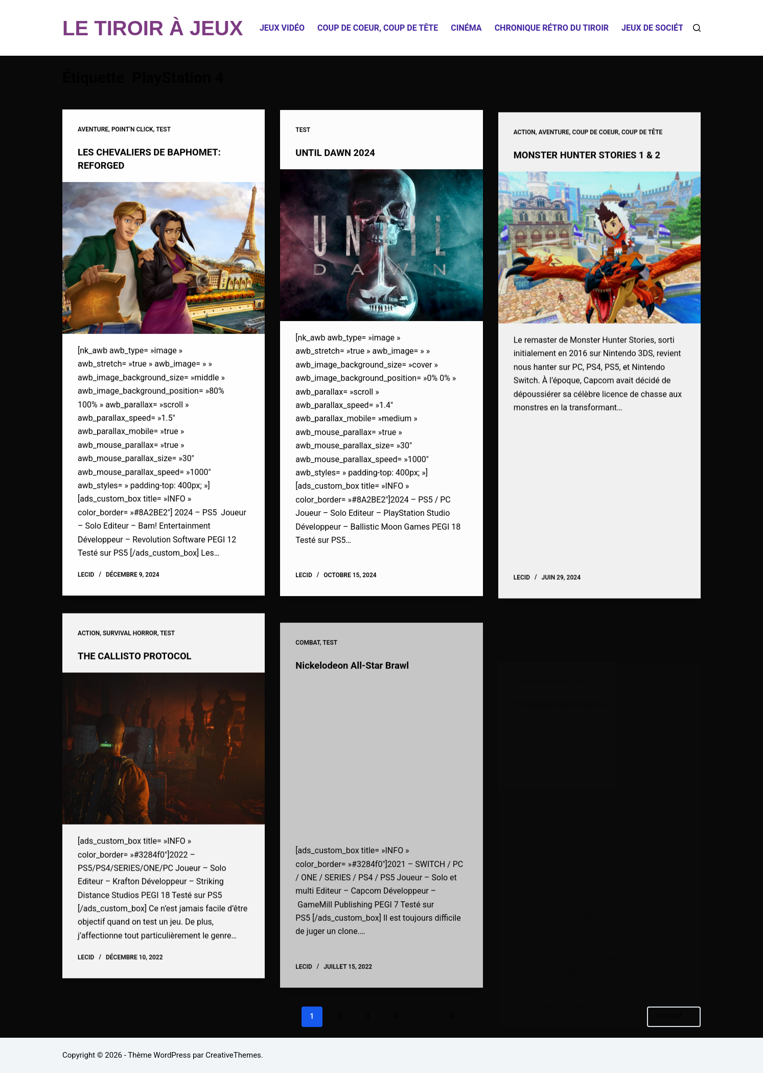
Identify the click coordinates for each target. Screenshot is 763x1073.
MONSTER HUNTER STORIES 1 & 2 (594, 169)
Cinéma (466, 28)
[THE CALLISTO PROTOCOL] (163, 760)
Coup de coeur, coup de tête (377, 28)
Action (525, 146)
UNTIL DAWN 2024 (338, 155)
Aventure (93, 129)
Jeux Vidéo (282, 28)
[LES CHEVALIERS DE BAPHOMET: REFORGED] (163, 258)
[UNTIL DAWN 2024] (381, 248)
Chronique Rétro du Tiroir (552, 28)
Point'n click (132, 129)
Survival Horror (130, 645)
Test (163, 129)
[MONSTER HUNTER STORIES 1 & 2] (599, 261)
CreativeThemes (233, 1055)
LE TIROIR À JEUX (152, 28)
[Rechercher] (697, 28)
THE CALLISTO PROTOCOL (139, 667)
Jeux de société (654, 28)
